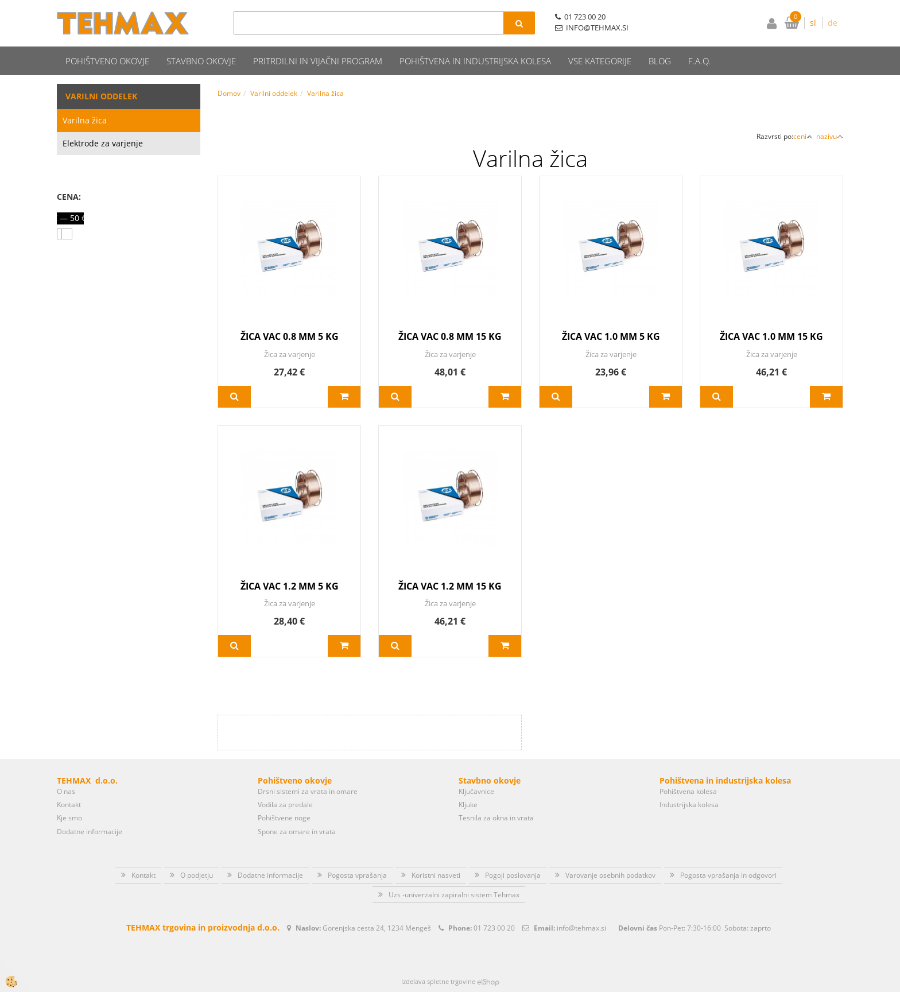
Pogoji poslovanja (513, 875)
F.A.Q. (699, 61)
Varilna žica (85, 120)
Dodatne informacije (89, 831)
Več (234, 397)
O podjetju (196, 875)
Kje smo (69, 818)
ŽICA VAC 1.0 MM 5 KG (611, 336)
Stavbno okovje (201, 61)
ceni (803, 136)
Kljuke (468, 804)
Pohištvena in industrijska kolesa (475, 61)
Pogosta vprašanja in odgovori (728, 875)
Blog (660, 61)
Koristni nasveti (436, 875)
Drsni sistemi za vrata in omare (308, 791)
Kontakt (69, 804)
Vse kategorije (599, 61)
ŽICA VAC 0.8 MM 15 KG (450, 336)
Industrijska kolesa (689, 804)
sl (813, 22)
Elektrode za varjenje (103, 143)
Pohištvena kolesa (688, 791)
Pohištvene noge (284, 818)
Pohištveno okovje (107, 61)
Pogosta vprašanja (357, 875)
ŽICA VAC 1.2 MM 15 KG (450, 586)
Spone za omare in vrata (297, 831)
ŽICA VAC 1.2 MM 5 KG (289, 586)
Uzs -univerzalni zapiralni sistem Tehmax (454, 895)
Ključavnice (476, 791)
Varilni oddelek (273, 93)
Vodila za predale (285, 804)
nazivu (829, 136)
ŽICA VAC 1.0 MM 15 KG (771, 336)
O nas (66, 791)
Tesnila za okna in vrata (496, 818)
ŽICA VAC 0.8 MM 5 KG (289, 336)
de (832, 22)
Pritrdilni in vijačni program (317, 61)
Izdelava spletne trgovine (438, 981)
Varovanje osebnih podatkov (610, 875)
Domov (229, 93)
